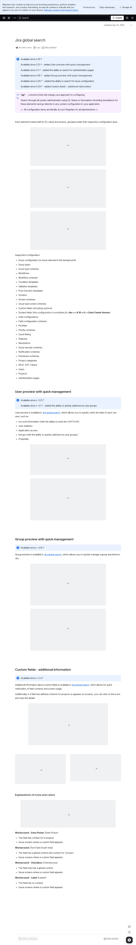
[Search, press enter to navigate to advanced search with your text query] (64, 18)
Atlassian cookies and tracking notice (61, 10)
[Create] (117, 18)
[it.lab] (14, 18)
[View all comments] (129, 926)
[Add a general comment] (27, 939)
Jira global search (51, 412)
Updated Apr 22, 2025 (114, 25)
